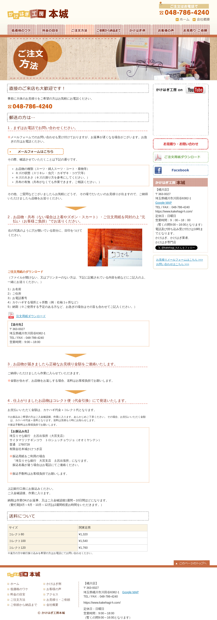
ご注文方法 (79, 29)
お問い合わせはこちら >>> (172, 264)
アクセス (52, 594)
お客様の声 (166, 29)
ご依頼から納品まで (108, 29)
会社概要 (52, 604)
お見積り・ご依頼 (195, 29)
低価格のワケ (21, 29)
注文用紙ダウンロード (31, 316)
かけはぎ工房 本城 (38, 14)
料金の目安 (50, 29)
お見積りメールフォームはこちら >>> (179, 259)
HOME (182, 19)
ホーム (14, 583)
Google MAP (163, 202)
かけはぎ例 (137, 29)
